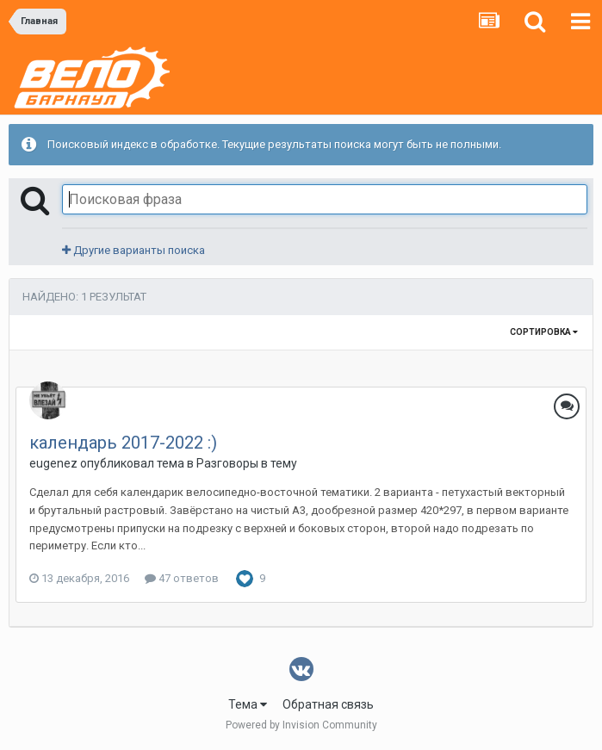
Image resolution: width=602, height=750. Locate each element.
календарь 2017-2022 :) (123, 442)
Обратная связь (328, 704)
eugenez (53, 463)
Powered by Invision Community (301, 725)
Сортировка (544, 332)
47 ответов (182, 578)
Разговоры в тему (246, 463)
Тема (247, 704)
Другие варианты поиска (133, 250)
